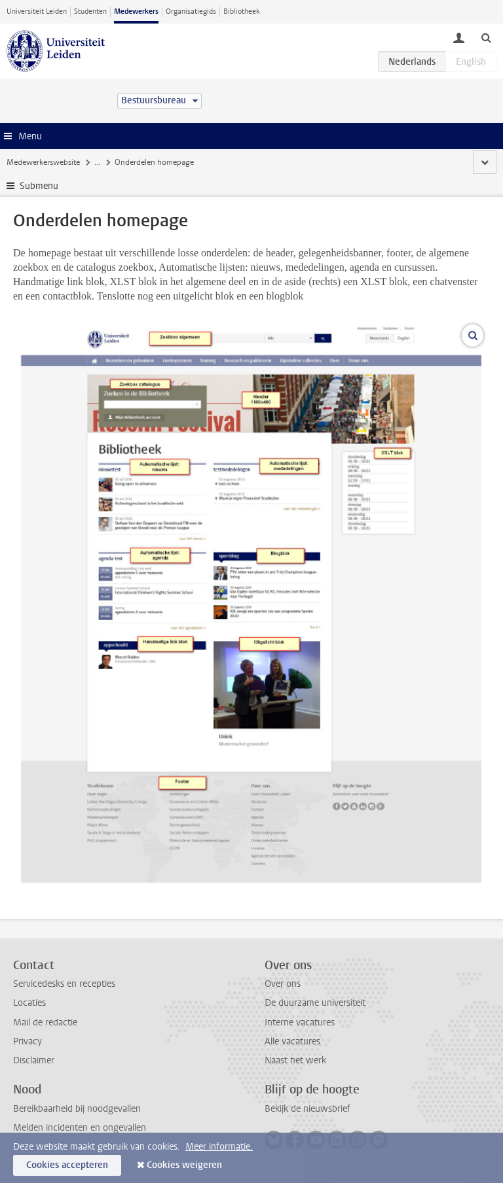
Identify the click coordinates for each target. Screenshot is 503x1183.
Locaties (29, 1003)
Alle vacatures (292, 1041)
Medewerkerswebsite (43, 162)
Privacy (27, 1041)
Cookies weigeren (184, 1165)
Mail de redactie (45, 1022)
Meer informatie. (219, 1146)
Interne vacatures (300, 1022)
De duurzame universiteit (315, 1003)
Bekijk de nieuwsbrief (307, 1109)
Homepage (368, 162)
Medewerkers (136, 11)
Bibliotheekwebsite (302, 162)
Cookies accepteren (67, 1165)
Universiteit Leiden (37, 11)
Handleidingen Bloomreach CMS (151, 162)
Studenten (90, 11)
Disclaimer (33, 1060)
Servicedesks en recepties (64, 984)
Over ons (283, 984)
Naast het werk (295, 1060)
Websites (237, 162)
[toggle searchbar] (485, 37)
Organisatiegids (191, 11)
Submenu (39, 186)
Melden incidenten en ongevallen (79, 1128)
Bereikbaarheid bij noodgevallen (77, 1109)
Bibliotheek (241, 11)
